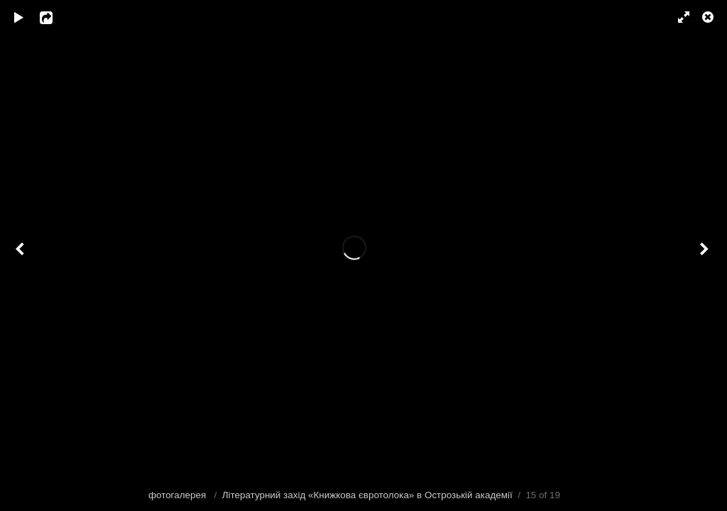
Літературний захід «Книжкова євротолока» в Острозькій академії (367, 495)
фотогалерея (178, 495)
